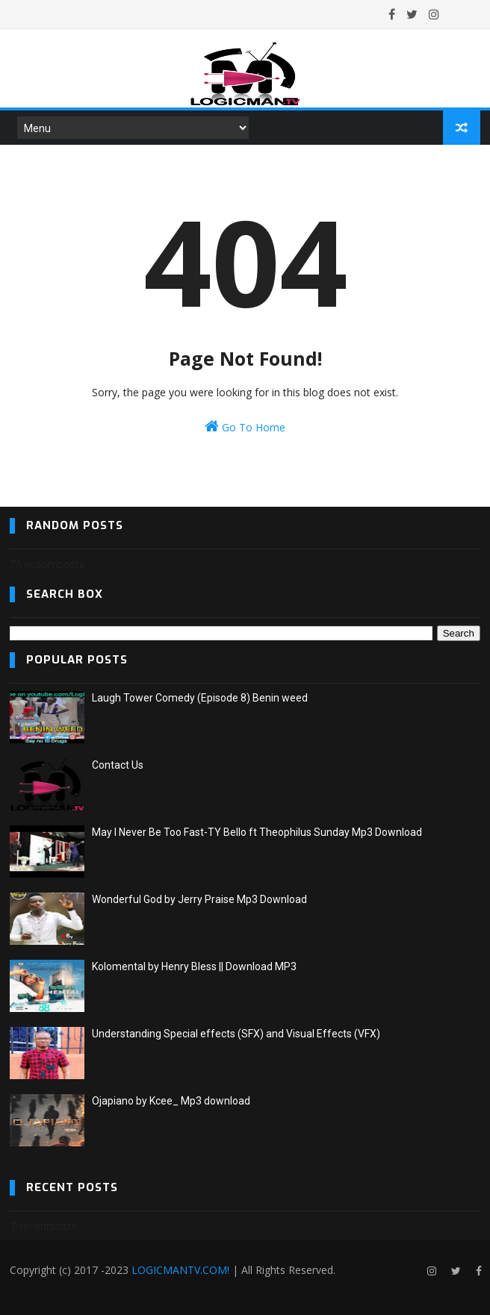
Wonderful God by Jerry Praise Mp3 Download (199, 899)
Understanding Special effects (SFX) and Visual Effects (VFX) (236, 1034)
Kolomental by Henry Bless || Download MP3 (194, 966)
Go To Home (245, 426)
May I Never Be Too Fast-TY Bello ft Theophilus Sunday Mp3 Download (257, 832)
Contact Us (117, 765)
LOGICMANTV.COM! (180, 1270)
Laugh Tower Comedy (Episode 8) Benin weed (200, 698)
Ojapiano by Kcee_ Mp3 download (171, 1101)
